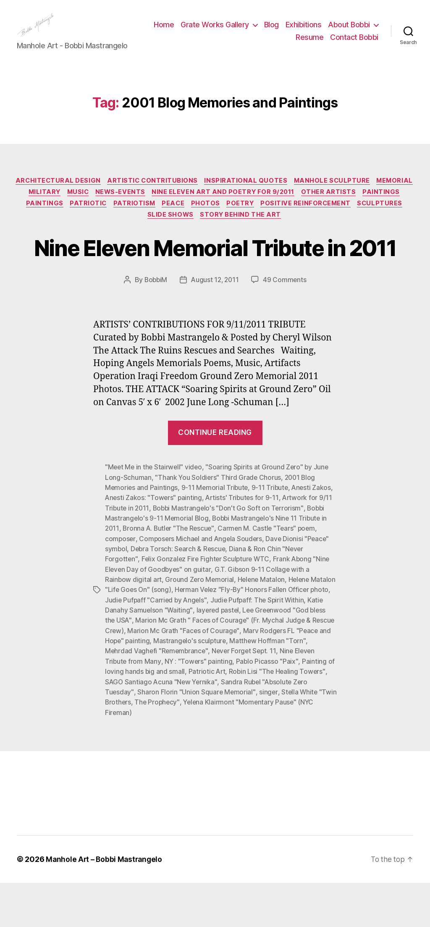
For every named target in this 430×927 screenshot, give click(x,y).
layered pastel (259, 656)
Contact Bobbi (354, 43)
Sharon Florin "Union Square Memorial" (245, 736)
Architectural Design (77, 194)
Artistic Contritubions (174, 194)
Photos (256, 219)
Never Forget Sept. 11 (297, 696)
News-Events (166, 206)
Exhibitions (360, 30)
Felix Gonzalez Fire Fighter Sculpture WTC (207, 605)
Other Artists (379, 206)
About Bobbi (260, 43)
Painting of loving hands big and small (184, 716)
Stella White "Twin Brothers (147, 746)
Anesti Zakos (314, 535)
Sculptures (142, 232)
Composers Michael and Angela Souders (202, 585)
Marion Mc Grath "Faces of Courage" (235, 676)
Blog (328, 30)
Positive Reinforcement (361, 219)
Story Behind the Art (269, 232)
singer (317, 736)
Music (121, 206)
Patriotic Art (264, 716)
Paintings (41, 219)
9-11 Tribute (272, 535)
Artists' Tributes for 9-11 (244, 545)
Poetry (293, 219)
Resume (309, 43)
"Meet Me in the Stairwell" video (154, 515)
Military (84, 206)
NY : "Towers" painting (237, 706)
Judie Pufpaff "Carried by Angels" (202, 646)
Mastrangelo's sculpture (265, 686)
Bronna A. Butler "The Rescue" (170, 575)
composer (120, 585)
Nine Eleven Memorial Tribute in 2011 (215, 278)
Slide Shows (197, 232)
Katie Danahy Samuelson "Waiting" (180, 656)
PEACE (222, 219)
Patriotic (133, 219)
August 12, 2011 (215, 327)
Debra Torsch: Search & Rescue (179, 595)
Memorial (41, 206)
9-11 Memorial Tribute (216, 535)
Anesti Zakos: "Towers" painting (154, 545)
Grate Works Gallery (272, 30)
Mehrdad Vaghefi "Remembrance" (208, 696)
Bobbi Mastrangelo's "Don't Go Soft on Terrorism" (230, 555)
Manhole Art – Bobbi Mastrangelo (105, 903)
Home (221, 30)
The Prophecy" (216, 746)
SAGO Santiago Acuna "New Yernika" (216, 726)
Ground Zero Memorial (201, 625)
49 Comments (286, 327)
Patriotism (181, 219)
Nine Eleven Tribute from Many (152, 706)
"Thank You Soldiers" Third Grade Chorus (218, 525)
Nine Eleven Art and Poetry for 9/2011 (271, 206)
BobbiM (154, 327)
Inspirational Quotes (269, 194)
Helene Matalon (263, 625)
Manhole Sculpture (358, 194)
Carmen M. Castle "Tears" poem (270, 575)
